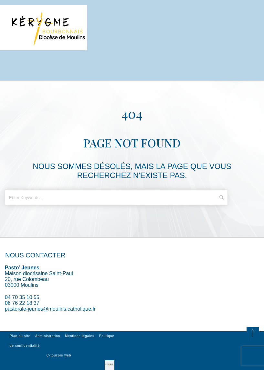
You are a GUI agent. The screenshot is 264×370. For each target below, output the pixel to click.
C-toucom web (59, 355)
